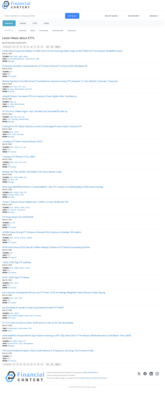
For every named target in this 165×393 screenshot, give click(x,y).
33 (52, 47)
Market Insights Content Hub (22, 316)
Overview (22, 30)
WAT (21, 298)
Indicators (153, 16)
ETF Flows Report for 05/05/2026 (17, 217)
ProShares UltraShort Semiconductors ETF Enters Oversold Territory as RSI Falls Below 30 (44, 66)
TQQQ (27, 268)
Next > (58, 47)
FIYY (19, 87)
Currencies (43, 30)
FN (8, 210)
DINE (11, 102)
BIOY (11, 87)
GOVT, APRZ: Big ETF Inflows (15, 277)
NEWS (15, 341)
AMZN (16, 207)
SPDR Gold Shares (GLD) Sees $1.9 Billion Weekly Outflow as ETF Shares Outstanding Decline (46, 247)
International (57, 30)
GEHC (11, 298)
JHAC (16, 298)
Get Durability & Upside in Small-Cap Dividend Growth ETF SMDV (33, 307)
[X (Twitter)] (139, 376)
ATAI (16, 162)
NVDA (16, 192)
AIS (23, 117)
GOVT (16, 283)
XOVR (16, 132)
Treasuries (71, 30)
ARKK (20, 56)
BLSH (16, 177)
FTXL (20, 162)
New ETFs (28, 89)
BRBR (21, 177)
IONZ (11, 268)
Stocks (23, 23)
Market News (19, 89)
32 (48, 47)
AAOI (11, 207)
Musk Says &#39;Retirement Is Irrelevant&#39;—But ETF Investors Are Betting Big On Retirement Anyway (52, 186)
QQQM (29, 238)
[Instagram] (157, 376)
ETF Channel (11, 76)
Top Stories (21, 210)
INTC (25, 162)
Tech (8, 119)
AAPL (11, 177)
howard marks (12, 343)
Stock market (23, 328)
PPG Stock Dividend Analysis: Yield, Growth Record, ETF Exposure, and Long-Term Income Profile (48, 350)
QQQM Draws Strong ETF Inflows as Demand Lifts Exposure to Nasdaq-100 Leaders (41, 232)
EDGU (11, 147)
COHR (22, 207)
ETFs (35, 23)
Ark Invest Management (15, 59)
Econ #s (13, 210)
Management (28, 343)
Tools (46, 23)
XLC (21, 147)
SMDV (16, 313)
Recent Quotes (111, 16)
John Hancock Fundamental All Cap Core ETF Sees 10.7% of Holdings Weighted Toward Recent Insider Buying (53, 292)
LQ (15, 102)
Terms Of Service (100, 378)
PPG (10, 356)
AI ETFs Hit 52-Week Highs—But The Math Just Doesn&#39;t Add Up (34, 111)
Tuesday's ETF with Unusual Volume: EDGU (22, 141)
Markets (9, 23)
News (32, 30)
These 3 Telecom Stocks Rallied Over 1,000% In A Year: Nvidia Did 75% (35, 201)
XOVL (11, 132)
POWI (11, 313)
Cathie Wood (30, 59)
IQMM (16, 268)
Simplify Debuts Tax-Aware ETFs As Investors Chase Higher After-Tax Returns (39, 96)
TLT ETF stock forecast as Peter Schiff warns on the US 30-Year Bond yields (37, 322)
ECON (27, 207)
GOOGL (23, 238)
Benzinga (10, 61)
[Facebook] (145, 376)
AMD (11, 56)
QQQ (17, 147)
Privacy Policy (84, 378)
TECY (24, 87)
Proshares (37, 316)
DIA (25, 177)
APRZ (11, 283)
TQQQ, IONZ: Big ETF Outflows (16, 262)
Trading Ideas (12, 328)
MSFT (11, 192)
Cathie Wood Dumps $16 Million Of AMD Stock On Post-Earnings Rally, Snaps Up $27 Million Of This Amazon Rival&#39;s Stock (62, 50)
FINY (15, 87)
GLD (10, 253)
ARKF (16, 56)
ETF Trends (11, 318)
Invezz (9, 331)
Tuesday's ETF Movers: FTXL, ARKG (18, 156)
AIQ (19, 117)
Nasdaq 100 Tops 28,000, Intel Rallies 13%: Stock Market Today (32, 171)
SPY (16, 180)
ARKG (11, 162)
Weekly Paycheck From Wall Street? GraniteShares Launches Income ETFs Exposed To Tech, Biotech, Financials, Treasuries (60, 81)
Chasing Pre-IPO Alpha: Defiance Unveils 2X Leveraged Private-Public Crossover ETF (42, 126)
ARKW (25, 56)
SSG (10, 72)
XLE (24, 147)
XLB (8, 180)
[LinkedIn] (151, 376)
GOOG (16, 238)
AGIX (11, 117)
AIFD (15, 117)
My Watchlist (133, 16)
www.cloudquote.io (90, 372)
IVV (10, 223)
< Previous (7, 47)
